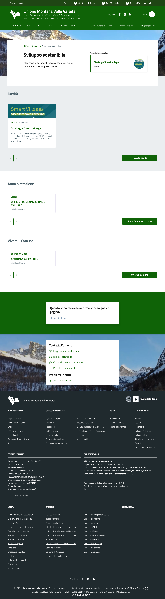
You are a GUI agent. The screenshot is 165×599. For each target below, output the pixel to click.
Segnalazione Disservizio (18, 531)
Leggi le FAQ (13, 522)
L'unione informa (116, 422)
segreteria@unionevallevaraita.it (27, 479)
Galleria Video (141, 435)
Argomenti (36, 45)
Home (26, 45)
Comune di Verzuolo (92, 551)
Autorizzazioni (52, 430)
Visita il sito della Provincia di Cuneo (61, 535)
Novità (14, 122)
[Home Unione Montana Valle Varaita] (45, 14)
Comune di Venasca (92, 547)
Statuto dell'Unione (16, 539)
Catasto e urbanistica (55, 435)
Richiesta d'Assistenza (17, 535)
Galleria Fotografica (143, 430)
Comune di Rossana (92, 539)
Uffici (14, 197)
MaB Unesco (51, 539)
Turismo (80, 435)
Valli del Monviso (53, 514)
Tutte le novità (140, 158)
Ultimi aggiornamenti (17, 560)
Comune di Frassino (92, 518)
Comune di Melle (91, 527)
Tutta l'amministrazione (140, 221)
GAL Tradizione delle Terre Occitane (61, 543)
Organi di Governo (15, 418)
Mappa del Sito (14, 568)
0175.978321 (17, 464)
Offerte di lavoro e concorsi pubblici (61, 527)
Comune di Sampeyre (93, 543)
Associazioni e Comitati (145, 447)
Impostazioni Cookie (16, 551)
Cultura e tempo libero (55, 439)
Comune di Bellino (53, 547)
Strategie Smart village (106, 62)
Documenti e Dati (15, 430)
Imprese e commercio (86, 418)
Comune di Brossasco (55, 551)
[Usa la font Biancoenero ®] (85, 3)
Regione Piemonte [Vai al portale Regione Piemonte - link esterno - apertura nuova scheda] (17, 3)
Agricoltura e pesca (54, 418)
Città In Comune (137, 588)
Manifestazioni (115, 418)
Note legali (12, 547)
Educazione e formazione (56, 443)
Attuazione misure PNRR (24, 259)
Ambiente (50, 422)
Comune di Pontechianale (94, 535)
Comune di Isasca (91, 522)
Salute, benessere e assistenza (90, 426)
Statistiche (12, 564)
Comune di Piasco (91, 531)
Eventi (138, 418)
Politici (10, 443)
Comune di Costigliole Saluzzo (96, 514)
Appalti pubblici (52, 426)
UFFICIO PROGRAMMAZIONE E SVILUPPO (28, 203)
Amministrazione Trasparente (20, 514)
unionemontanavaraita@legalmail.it (28, 476)
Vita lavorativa (83, 439)
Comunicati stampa (117, 426)
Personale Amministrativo (19, 439)
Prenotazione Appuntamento (20, 527)
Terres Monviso (52, 518)
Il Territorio (139, 426)
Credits (11, 556)
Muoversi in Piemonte (55, 522)
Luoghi (138, 422)
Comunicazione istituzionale (102, 25)
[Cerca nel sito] (152, 14)
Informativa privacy (16, 543)
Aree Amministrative (16, 422)
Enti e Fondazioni (15, 435)
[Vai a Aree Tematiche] (111, 3)
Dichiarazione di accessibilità (20, 518)
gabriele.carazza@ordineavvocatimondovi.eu (109, 486)
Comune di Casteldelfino (56, 556)
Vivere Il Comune (139, 275)
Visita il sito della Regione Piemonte (61, 531)
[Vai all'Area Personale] (139, 3)
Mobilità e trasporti (85, 422)
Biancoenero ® (92, 591)
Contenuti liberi (19, 254)
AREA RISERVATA (81, 594)
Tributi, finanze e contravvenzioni (91, 430)
